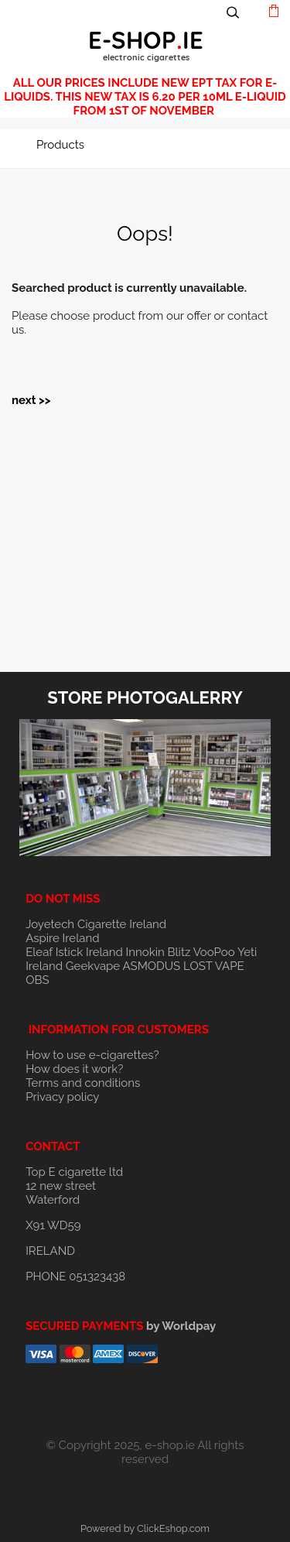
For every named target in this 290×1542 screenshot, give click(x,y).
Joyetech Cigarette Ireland (96, 924)
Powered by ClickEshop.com (145, 1528)
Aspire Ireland (62, 938)
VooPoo (214, 952)
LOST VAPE (213, 966)
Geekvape (93, 966)
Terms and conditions (83, 1083)
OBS (37, 980)
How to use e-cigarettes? (92, 1055)
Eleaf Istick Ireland (75, 952)
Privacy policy (62, 1097)
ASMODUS (152, 966)
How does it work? (74, 1069)
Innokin (145, 952)
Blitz (179, 952)
